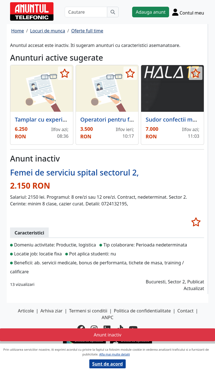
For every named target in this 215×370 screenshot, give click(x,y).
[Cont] (188, 12)
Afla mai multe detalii (114, 354)
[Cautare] (86, 12)
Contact (185, 311)
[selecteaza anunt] (65, 73)
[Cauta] (113, 12)
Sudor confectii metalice (178, 119)
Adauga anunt (150, 12)
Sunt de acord (107, 364)
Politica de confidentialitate (142, 311)
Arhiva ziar (51, 311)
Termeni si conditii (88, 311)
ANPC (107, 317)
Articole (26, 311)
